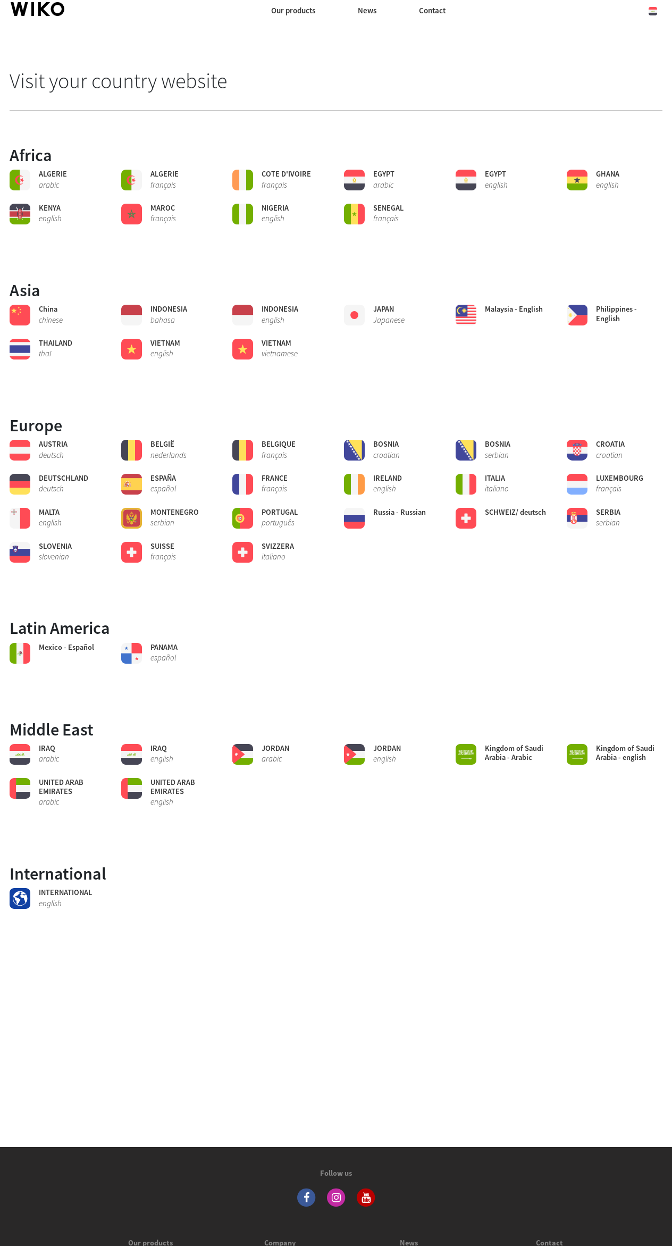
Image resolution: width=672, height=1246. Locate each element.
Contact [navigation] (432, 10)
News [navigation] (367, 10)
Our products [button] (293, 10)
